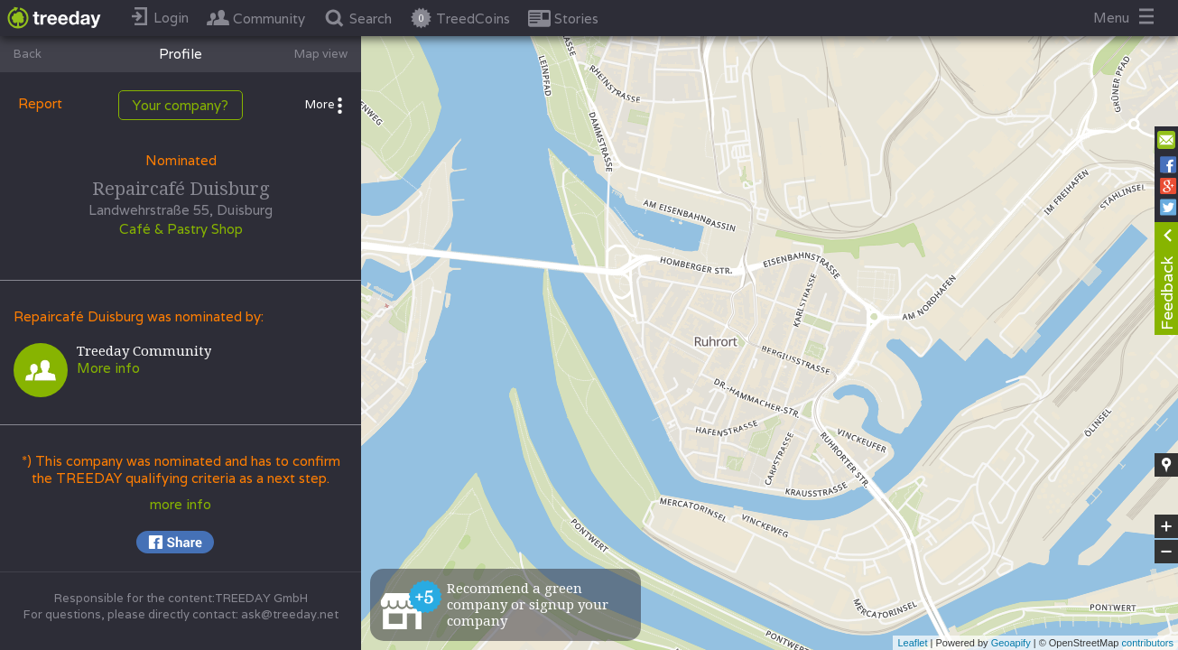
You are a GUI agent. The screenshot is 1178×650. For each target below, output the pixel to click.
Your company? (180, 105)
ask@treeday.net (290, 614)
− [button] (1166, 551)
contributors (1147, 642)
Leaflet (912, 642)
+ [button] (1167, 526)
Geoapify (1011, 642)
